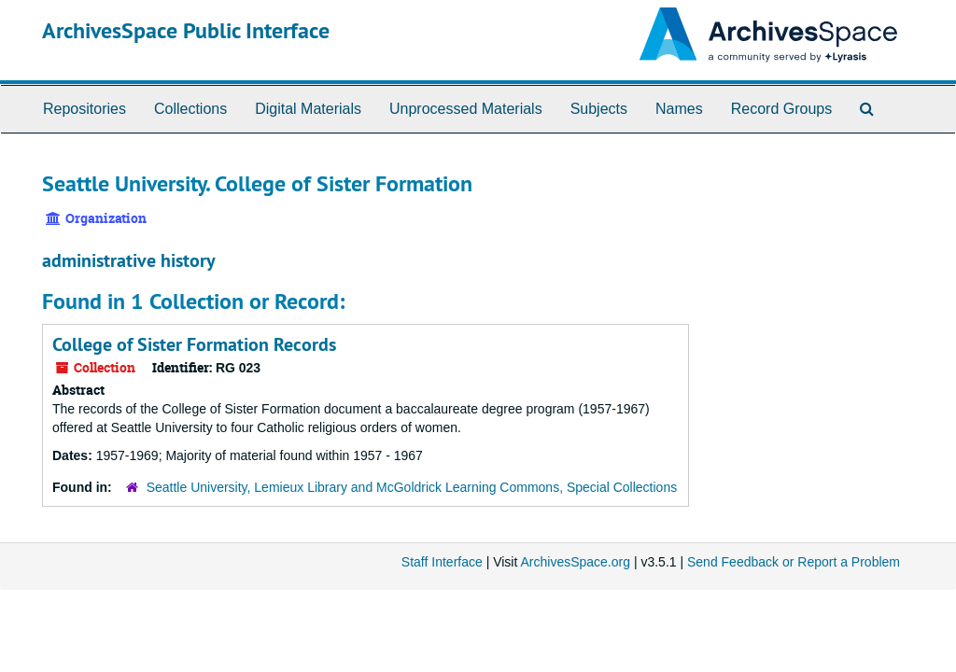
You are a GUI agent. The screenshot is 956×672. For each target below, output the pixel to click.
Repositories (84, 109)
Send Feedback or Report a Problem (793, 561)
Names (679, 109)
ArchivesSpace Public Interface (186, 30)
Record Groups (782, 109)
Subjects (598, 109)
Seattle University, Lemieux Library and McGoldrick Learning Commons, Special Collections (412, 487)
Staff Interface (442, 561)
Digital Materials (308, 109)
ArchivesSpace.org (575, 561)
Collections (190, 109)
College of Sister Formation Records (194, 344)
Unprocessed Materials (465, 109)
